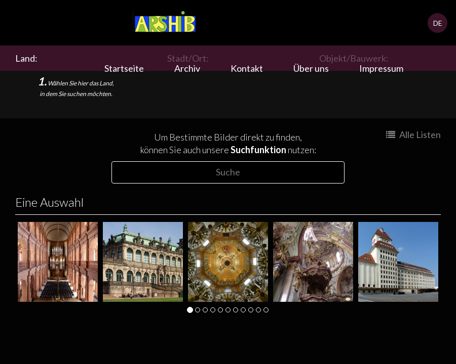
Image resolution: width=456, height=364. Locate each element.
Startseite (124, 68)
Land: (27, 58)
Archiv (187, 68)
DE (437, 23)
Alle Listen (413, 134)
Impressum (381, 68)
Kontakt (247, 68)
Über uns (311, 68)
